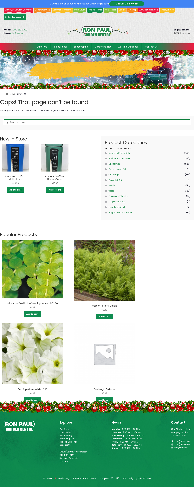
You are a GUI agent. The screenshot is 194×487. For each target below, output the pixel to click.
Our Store (42, 46)
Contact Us (151, 46)
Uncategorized (116, 207)
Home (12, 94)
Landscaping (81, 46)
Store (111, 190)
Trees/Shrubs (167, 9)
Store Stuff (79, 9)
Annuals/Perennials (148, 9)
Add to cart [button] (16, 189)
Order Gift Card (127, 3)
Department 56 (42, 9)
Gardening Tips (103, 46)
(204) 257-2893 (19, 29)
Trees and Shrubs (118, 196)
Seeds (122, 9)
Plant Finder (110, 9)
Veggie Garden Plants (120, 212)
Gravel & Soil (115, 180)
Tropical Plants (95, 9)
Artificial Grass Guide (15, 17)
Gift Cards (64, 461)
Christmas (114, 164)
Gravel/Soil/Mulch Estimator (73, 451)
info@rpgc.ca (16, 33)
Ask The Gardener (128, 46)
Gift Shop (132, 9)
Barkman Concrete (119, 158)
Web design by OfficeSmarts (137, 478)
